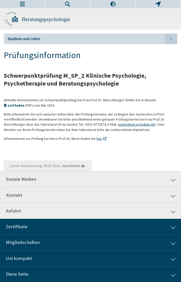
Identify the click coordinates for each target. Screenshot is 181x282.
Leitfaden (16, 105)
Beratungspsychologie (46, 19)
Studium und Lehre (92, 39)
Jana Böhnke (70, 165)
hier (99, 138)
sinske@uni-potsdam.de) (137, 124)
